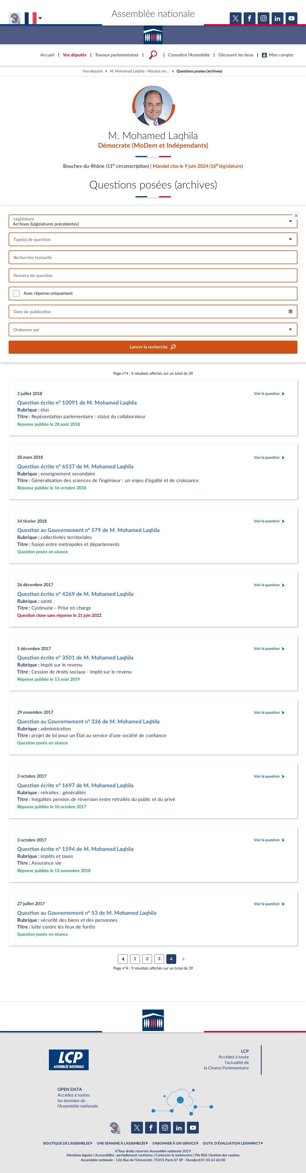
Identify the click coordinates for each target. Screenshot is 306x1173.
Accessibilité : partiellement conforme (124, 1155)
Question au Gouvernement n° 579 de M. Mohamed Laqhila (88, 530)
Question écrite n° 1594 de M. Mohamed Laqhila (75, 849)
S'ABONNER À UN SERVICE (174, 1143)
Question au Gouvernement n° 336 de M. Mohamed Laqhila (88, 721)
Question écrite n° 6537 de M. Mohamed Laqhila (75, 466)
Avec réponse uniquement (48, 293)
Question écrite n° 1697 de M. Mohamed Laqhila (75, 785)
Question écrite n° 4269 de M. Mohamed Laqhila (75, 594)
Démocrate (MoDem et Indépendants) (153, 146)
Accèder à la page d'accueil (153, 33)
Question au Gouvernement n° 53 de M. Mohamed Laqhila (86, 913)
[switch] (16, 293)
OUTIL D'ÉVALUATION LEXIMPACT (231, 1143)
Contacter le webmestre (174, 1155)
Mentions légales (80, 1155)
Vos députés (93, 71)
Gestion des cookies (224, 1155)
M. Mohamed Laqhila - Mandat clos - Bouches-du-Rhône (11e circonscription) (140, 71)
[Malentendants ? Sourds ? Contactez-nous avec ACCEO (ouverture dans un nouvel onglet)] (113, 1127)
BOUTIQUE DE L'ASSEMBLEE (66, 1143)
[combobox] (153, 221)
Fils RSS (201, 1155)
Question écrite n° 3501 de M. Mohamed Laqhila (75, 658)
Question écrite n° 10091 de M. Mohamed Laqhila (77, 403)
